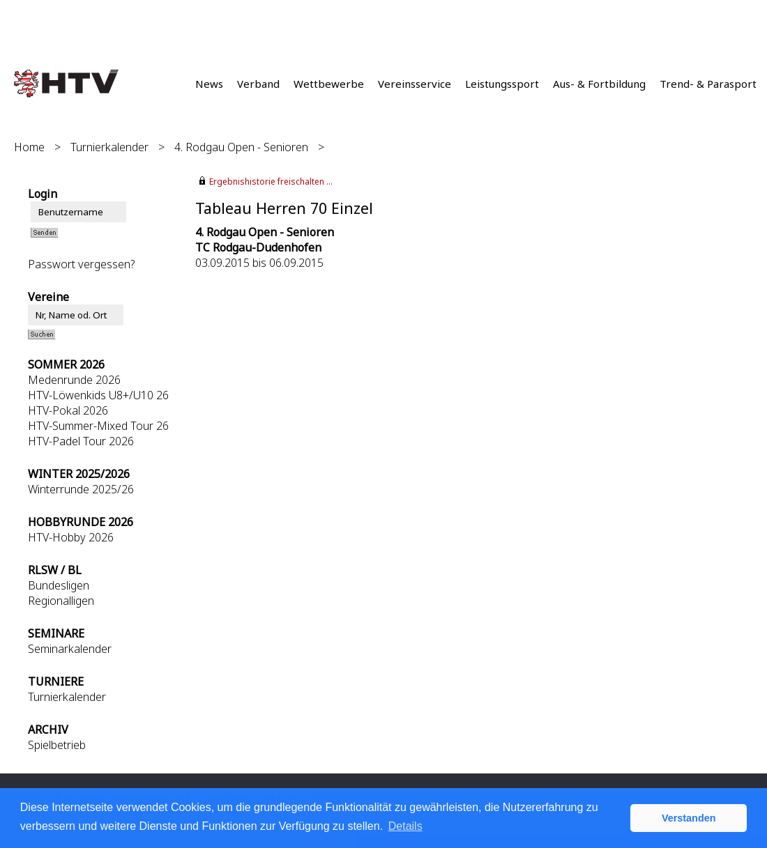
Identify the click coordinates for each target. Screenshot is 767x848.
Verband (258, 84)
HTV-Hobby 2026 (71, 537)
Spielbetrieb (57, 745)
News (209, 84)
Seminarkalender (70, 648)
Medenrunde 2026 (74, 379)
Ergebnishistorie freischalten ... (271, 181)
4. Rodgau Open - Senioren (241, 147)
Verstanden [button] (689, 818)
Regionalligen (61, 600)
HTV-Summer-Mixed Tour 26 (98, 425)
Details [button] (405, 826)
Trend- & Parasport (708, 84)
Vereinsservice (414, 84)
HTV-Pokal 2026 (68, 410)
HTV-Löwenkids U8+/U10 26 (98, 395)
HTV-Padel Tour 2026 (81, 441)
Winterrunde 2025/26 (81, 489)
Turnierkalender (109, 147)
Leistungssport (502, 84)
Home (29, 147)
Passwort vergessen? (81, 264)
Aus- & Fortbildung (599, 84)
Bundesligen (58, 585)
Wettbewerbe (329, 84)
